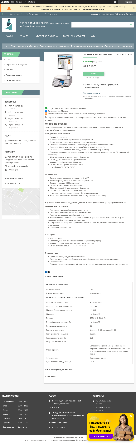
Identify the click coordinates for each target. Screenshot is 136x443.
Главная (9, 36)
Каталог (24, 36)
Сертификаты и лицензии (16, 64)
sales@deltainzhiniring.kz (18, 166)
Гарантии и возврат (14, 80)
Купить (93, 74)
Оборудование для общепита (24, 46)
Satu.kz (80, 438)
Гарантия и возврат (74, 36)
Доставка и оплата (47, 36)
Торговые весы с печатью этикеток (87, 46)
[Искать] (131, 25)
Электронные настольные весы (54, 46)
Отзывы (9, 70)
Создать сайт (21, 2)
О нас (8, 59)
